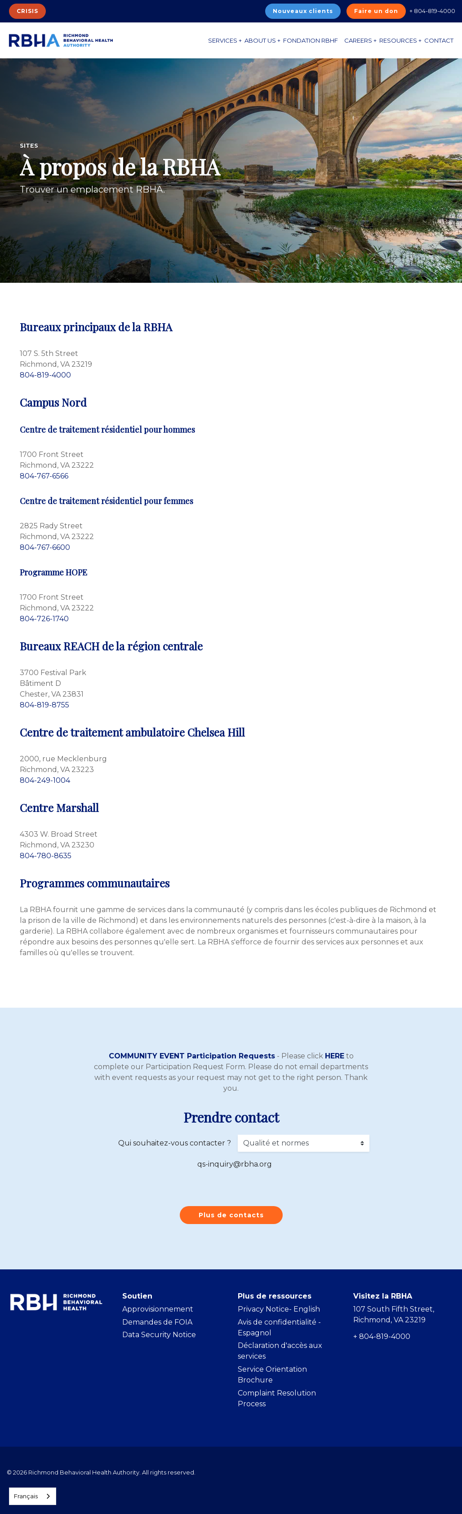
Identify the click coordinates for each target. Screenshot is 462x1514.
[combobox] (32, 1496)
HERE (334, 1056)
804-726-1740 (44, 618)
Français (26, 1496)
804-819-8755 (44, 705)
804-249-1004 (45, 780)
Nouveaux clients (303, 11)
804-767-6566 (44, 476)
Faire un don (376, 11)
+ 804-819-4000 (432, 10)
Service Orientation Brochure (272, 1374)
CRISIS (27, 11)
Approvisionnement (157, 1309)
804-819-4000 (45, 375)
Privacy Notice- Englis (276, 1309)
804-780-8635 (45, 855)
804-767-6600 (45, 547)
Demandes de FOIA (157, 1322)
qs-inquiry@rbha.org (234, 1164)
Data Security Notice (159, 1334)
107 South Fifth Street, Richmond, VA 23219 (393, 1314)
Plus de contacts (231, 1215)
